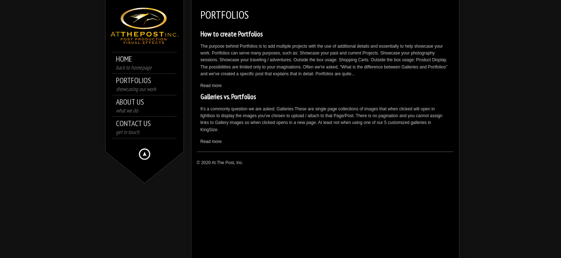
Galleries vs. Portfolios (228, 96)
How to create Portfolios (231, 34)
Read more (210, 85)
